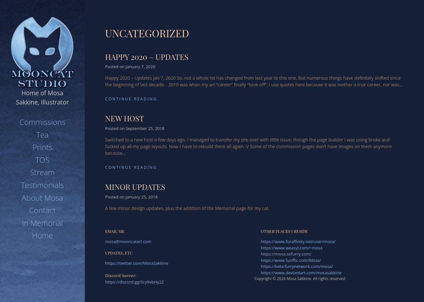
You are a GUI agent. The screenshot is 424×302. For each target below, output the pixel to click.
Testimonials (42, 185)
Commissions (42, 122)
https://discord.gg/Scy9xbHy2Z (134, 282)
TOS (42, 160)
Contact (42, 210)
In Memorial (42, 223)
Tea (42, 134)
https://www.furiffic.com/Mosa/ (291, 260)
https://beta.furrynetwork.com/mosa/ (297, 266)
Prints (42, 147)
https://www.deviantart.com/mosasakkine (301, 273)
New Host (124, 118)
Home (42, 235)
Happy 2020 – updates (146, 57)
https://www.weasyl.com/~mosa (292, 248)
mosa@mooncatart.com (128, 241)
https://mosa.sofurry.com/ (286, 254)
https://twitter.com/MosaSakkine (136, 263)
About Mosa (42, 197)
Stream (42, 172)
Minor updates (135, 187)
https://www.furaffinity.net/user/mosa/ (298, 241)
